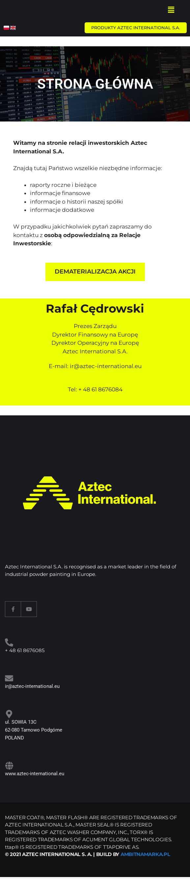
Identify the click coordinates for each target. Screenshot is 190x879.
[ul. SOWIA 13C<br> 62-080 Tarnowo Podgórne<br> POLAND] (9, 714)
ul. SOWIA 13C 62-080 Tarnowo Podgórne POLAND (33, 730)
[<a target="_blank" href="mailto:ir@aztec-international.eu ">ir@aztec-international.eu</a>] (9, 678)
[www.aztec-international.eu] (9, 765)
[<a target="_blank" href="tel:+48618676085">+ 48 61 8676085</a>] (9, 642)
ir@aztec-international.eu (106, 366)
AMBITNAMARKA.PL (145, 854)
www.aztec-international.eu (34, 774)
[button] (170, 9)
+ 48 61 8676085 (24, 650)
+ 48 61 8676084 (100, 389)
